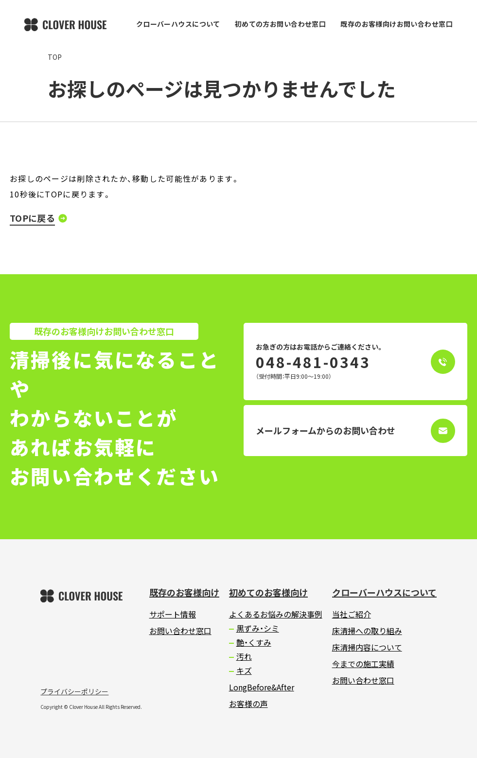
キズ (244, 670)
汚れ (244, 656)
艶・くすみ (253, 642)
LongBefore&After (261, 687)
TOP (55, 57)
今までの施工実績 (363, 664)
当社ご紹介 (351, 614)
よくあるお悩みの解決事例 (275, 614)
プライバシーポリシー (74, 691)
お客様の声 (248, 703)
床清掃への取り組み (367, 630)
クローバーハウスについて (178, 24)
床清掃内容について (367, 647)
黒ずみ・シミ (257, 628)
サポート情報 (172, 614)
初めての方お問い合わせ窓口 (280, 24)
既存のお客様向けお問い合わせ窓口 (396, 24)
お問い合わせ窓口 (180, 630)
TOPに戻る (32, 218)
